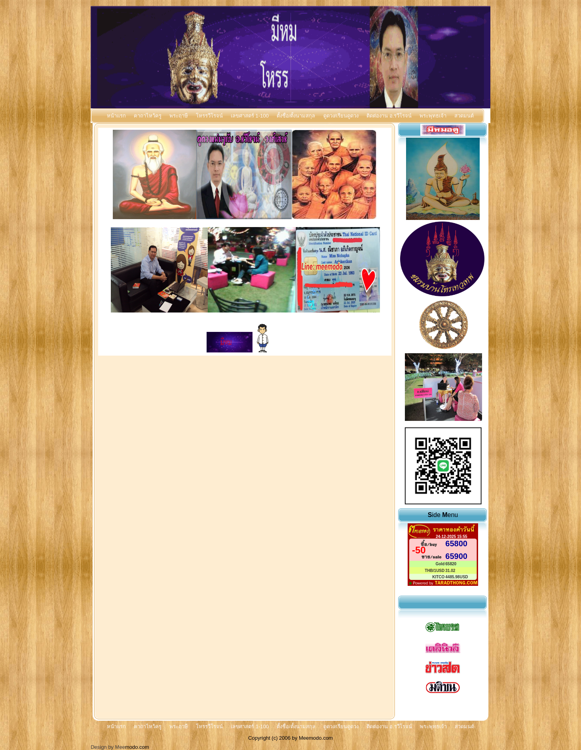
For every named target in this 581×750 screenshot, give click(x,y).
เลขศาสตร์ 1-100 (250, 116)
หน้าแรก (116, 116)
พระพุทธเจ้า (433, 116)
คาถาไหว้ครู (147, 116)
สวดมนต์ (464, 116)
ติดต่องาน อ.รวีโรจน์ (389, 116)
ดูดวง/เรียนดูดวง (341, 116)
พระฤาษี (178, 116)
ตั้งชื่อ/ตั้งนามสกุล (296, 116)
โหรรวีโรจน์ (209, 116)
